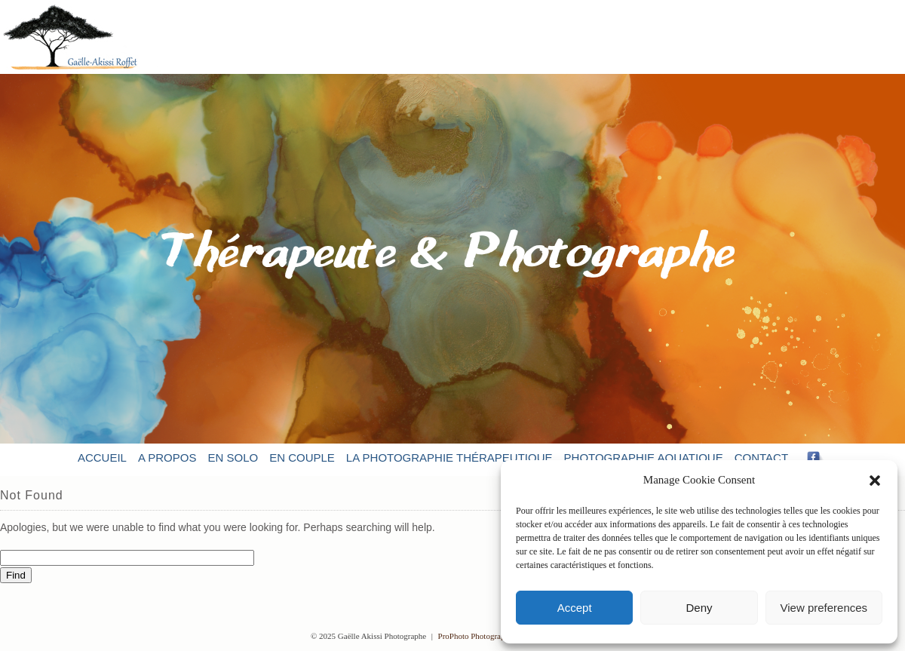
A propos (167, 457)
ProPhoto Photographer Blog (486, 635)
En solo (232, 457)
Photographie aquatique (643, 457)
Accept (574, 607)
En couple (302, 457)
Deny (699, 607)
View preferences (824, 607)
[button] (874, 480)
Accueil (102, 457)
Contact (761, 457)
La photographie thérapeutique (449, 457)
